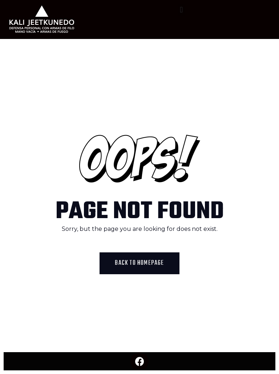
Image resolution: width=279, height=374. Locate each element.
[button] (181, 10)
